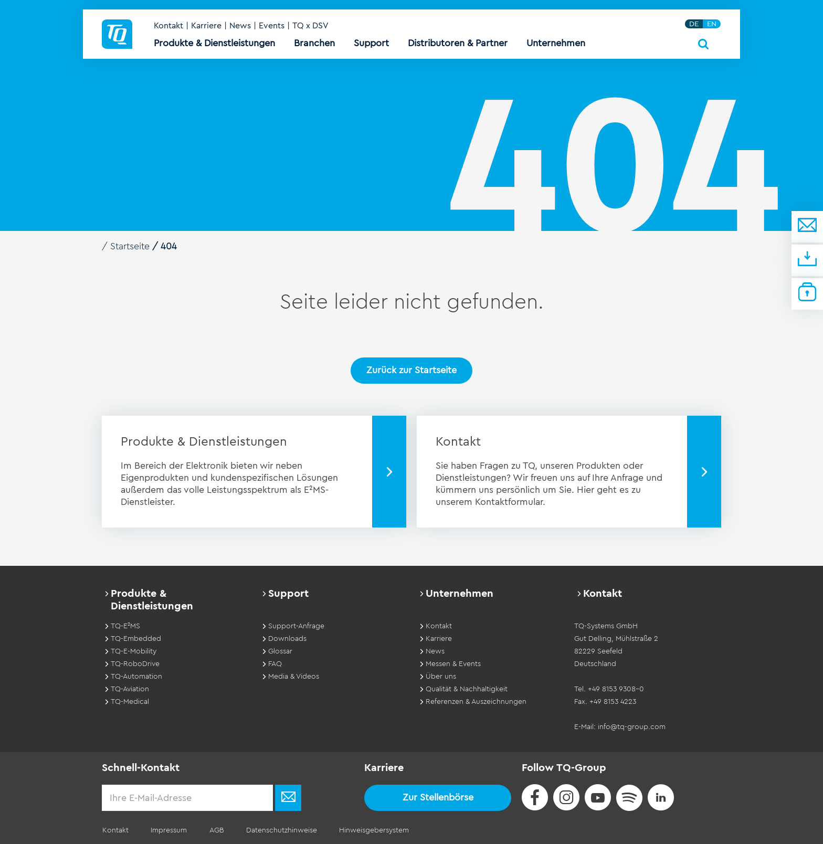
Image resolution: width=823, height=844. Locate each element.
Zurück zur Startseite (411, 370)
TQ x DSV (311, 27)
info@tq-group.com (632, 726)
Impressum (167, 830)
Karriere (207, 27)
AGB (213, 830)
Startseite (130, 246)
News (240, 27)
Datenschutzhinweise (277, 830)
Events (272, 27)
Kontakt (169, 27)
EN (712, 25)
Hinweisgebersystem (369, 830)
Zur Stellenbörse (438, 796)
